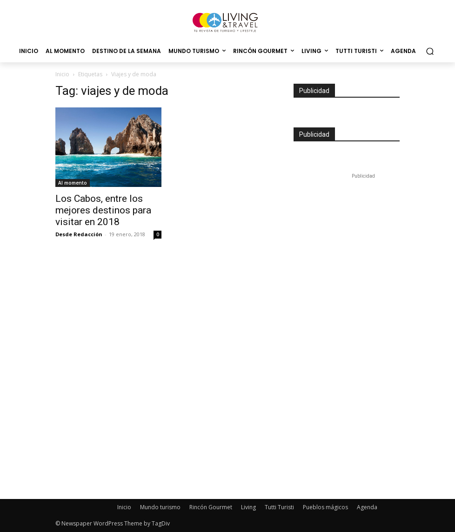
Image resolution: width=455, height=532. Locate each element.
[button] (430, 51)
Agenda (367, 507)
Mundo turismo (160, 507)
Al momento (72, 183)
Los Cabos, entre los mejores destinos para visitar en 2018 (103, 210)
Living (248, 507)
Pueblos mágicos (325, 507)
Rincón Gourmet (210, 507)
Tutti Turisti (279, 507)
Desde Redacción (78, 234)
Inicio (62, 74)
